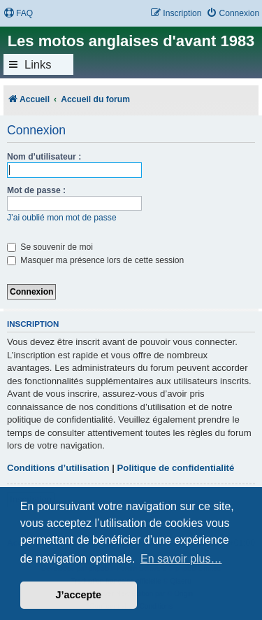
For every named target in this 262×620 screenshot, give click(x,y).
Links (38, 64)
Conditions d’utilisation (58, 468)
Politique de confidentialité (176, 468)
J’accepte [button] (79, 594)
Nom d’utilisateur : (44, 157)
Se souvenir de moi (50, 247)
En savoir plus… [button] (181, 559)
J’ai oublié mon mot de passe (62, 218)
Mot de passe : (36, 190)
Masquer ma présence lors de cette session (95, 260)
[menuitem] (18, 13)
